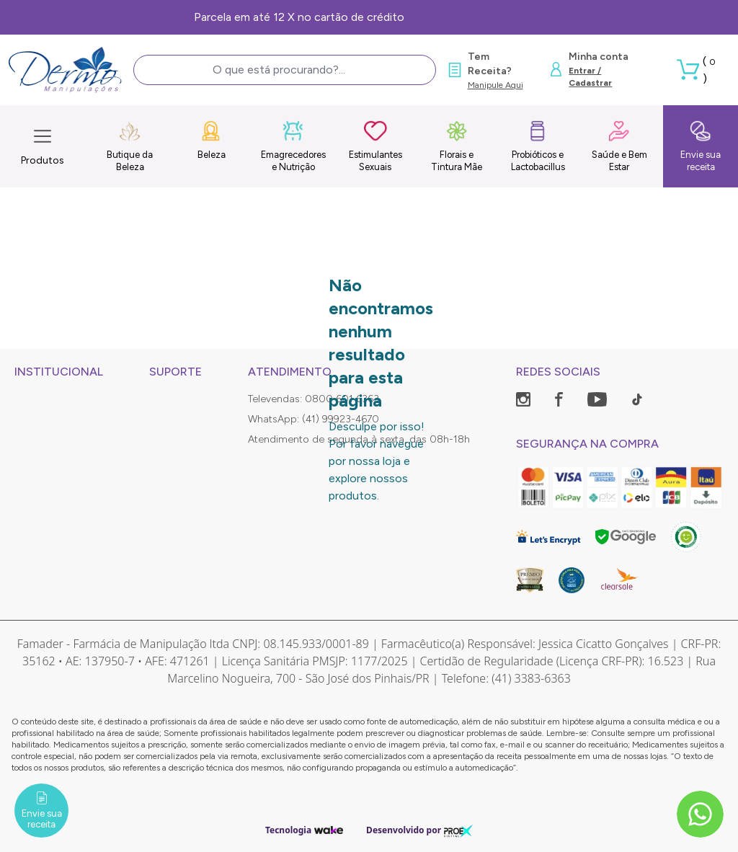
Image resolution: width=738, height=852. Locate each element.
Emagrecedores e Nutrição (293, 146)
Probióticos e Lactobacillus (538, 146)
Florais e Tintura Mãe (456, 146)
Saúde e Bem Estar (619, 146)
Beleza (211, 140)
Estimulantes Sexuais (375, 146)
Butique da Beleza (130, 146)
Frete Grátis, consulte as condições (369, 17)
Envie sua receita (700, 146)
